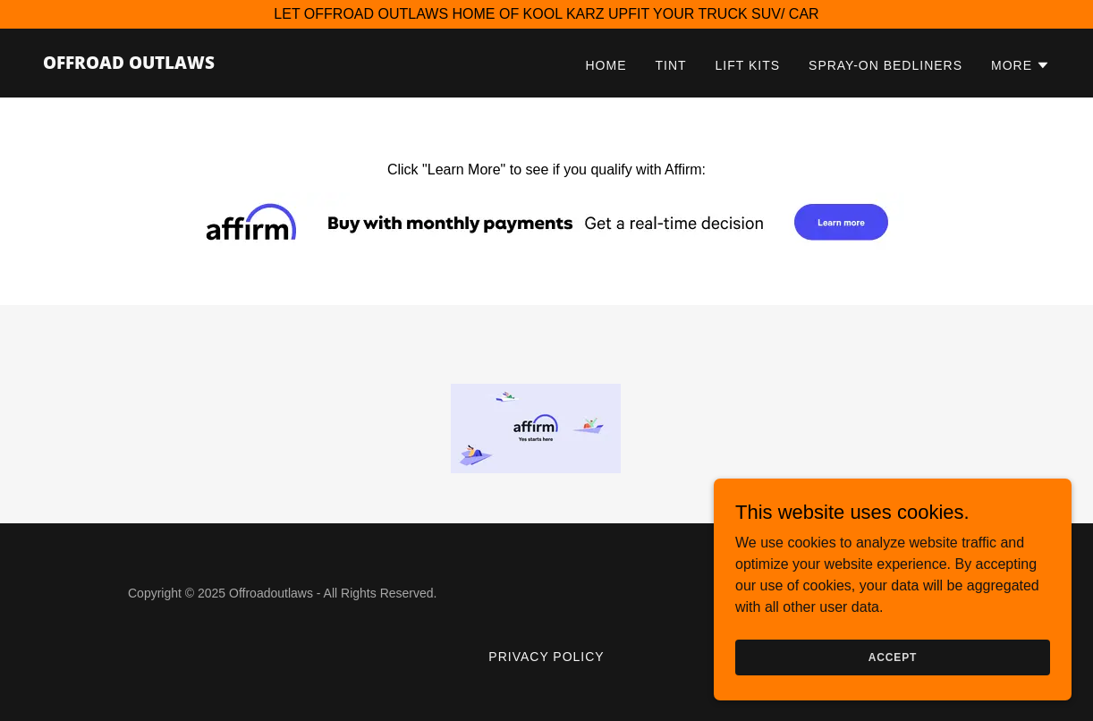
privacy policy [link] (546, 656)
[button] (1020, 65)
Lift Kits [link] (748, 65)
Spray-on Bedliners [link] (885, 65)
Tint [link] (670, 65)
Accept (892, 681)
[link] (129, 64)
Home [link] (606, 65)
